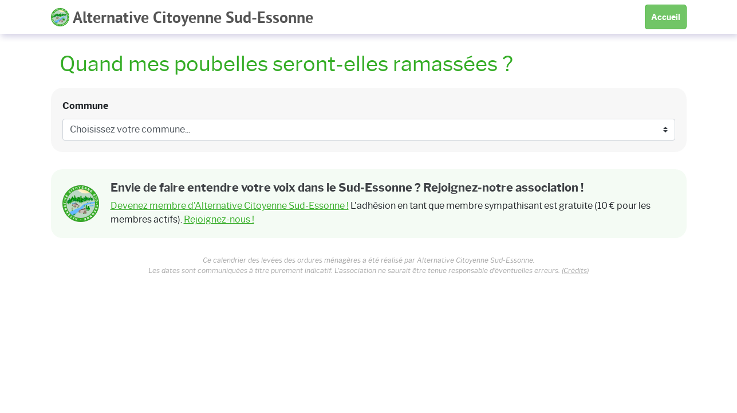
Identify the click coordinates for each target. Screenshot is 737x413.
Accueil (665, 17)
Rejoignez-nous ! (219, 219)
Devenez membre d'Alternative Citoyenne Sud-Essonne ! (230, 205)
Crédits (575, 270)
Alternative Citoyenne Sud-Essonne (182, 18)
